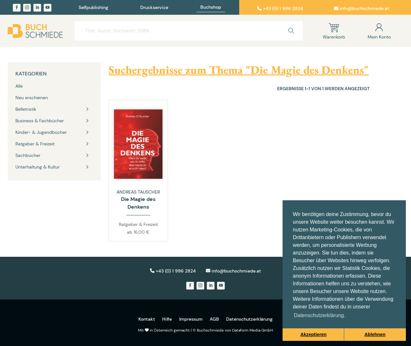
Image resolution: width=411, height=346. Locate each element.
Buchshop (210, 7)
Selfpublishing (93, 7)
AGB (214, 319)
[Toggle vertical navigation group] (87, 109)
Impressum (191, 319)
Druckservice (154, 7)
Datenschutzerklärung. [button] (319, 315)
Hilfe (167, 319)
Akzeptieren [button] (313, 334)
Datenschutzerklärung (249, 319)
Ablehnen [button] (375, 334)
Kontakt (146, 319)
